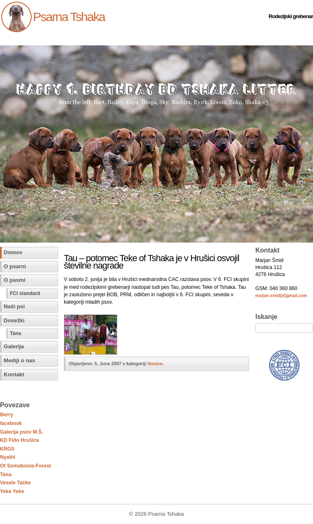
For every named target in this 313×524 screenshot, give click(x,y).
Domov (13, 252)
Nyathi (7, 457)
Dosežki (14, 320)
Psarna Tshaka (69, 16)
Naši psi (14, 306)
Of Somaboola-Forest (25, 466)
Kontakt (14, 374)
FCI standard (25, 293)
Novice (155, 363)
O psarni (15, 266)
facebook (11, 423)
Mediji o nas (19, 360)
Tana (15, 333)
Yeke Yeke (12, 491)
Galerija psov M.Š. (21, 432)
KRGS (7, 449)
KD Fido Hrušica (19, 440)
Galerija (14, 346)
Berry (6, 415)
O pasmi (15, 280)
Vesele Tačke (15, 483)
